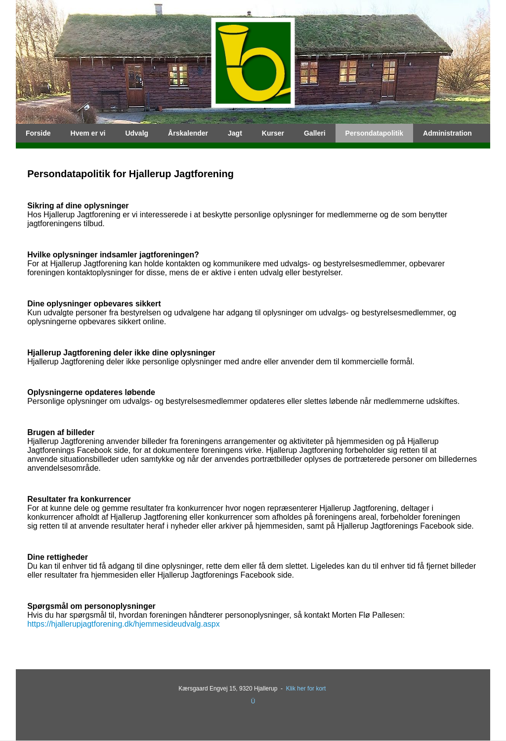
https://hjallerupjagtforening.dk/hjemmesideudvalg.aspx (123, 624)
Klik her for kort (306, 688)
